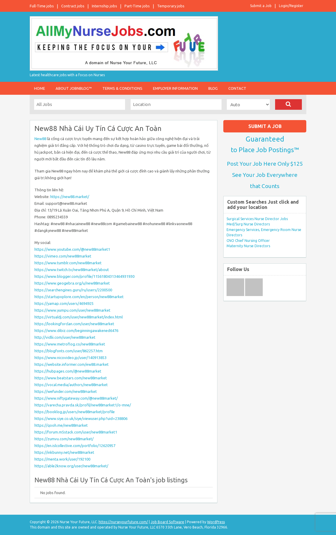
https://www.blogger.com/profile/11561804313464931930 (84, 276)
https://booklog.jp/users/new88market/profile (74, 412)
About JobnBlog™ (74, 88)
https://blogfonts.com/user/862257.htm (68, 351)
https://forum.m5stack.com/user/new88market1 (75, 432)
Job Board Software (167, 522)
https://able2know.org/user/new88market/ (71, 466)
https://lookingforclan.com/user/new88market (74, 324)
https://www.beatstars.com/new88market (70, 378)
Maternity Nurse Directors (248, 246)
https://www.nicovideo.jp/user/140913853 (70, 357)
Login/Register (291, 6)
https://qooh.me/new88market (61, 425)
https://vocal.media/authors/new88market (71, 385)
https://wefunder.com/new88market (65, 391)
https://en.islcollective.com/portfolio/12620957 (74, 445)
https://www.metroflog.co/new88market (69, 344)
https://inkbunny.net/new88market (64, 452)
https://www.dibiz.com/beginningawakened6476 (76, 330)
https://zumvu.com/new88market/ (64, 439)
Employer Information (175, 88)
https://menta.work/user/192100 (62, 459)
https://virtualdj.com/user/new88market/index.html (78, 317)
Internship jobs (104, 6)
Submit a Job (261, 6)
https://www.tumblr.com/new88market (68, 263)
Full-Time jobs (42, 6)
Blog (213, 88)
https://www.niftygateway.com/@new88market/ (76, 398)
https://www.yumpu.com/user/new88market (72, 310)
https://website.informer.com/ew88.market (71, 364)
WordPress (216, 522)
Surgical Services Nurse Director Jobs (257, 219)
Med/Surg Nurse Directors (248, 224)
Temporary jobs (170, 6)
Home (39, 88)
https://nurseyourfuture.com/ (123, 522)
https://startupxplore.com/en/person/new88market (79, 297)
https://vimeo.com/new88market (62, 256)
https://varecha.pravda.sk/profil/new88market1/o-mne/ (82, 405)
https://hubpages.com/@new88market (67, 371)
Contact (237, 88)
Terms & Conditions (122, 88)
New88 (40, 139)
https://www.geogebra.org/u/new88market (72, 283)
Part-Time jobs (137, 6)
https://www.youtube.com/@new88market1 (72, 249)
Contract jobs (72, 6)
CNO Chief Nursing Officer (248, 240)
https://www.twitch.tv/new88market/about (71, 270)
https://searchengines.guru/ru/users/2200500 (73, 290)
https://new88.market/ (69, 197)
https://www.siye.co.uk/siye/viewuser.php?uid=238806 (80, 418)
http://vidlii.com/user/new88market (64, 337)
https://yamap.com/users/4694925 (64, 303)
